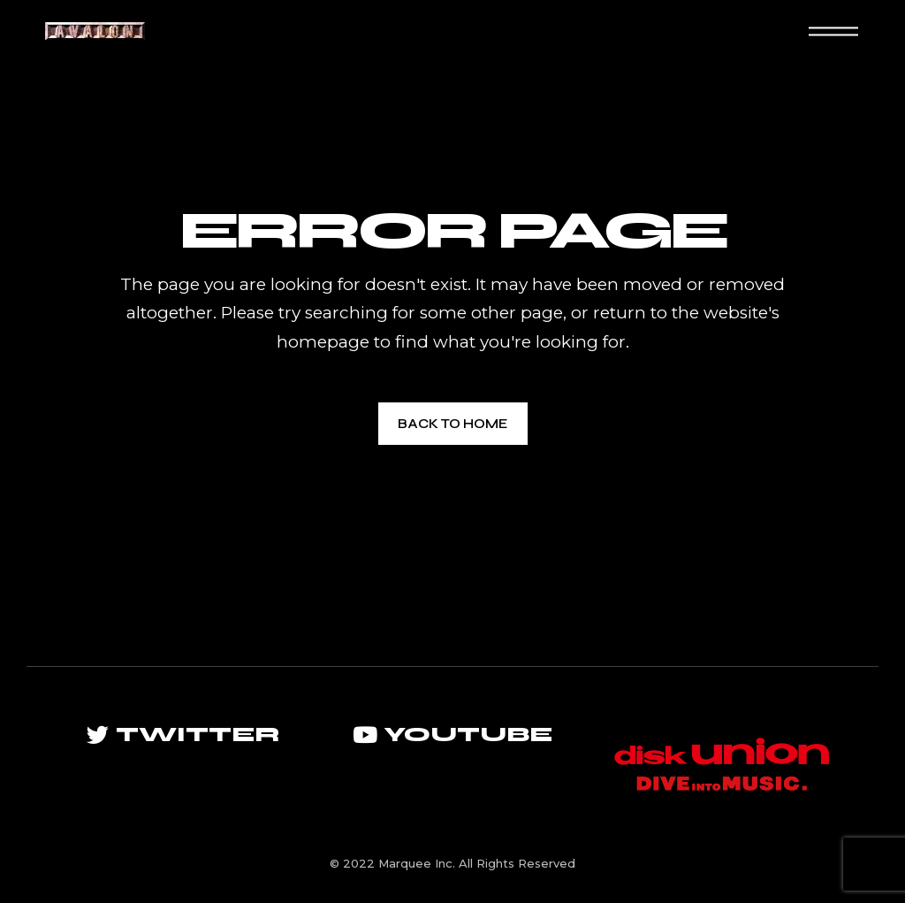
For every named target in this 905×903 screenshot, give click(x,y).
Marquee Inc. (416, 863)
